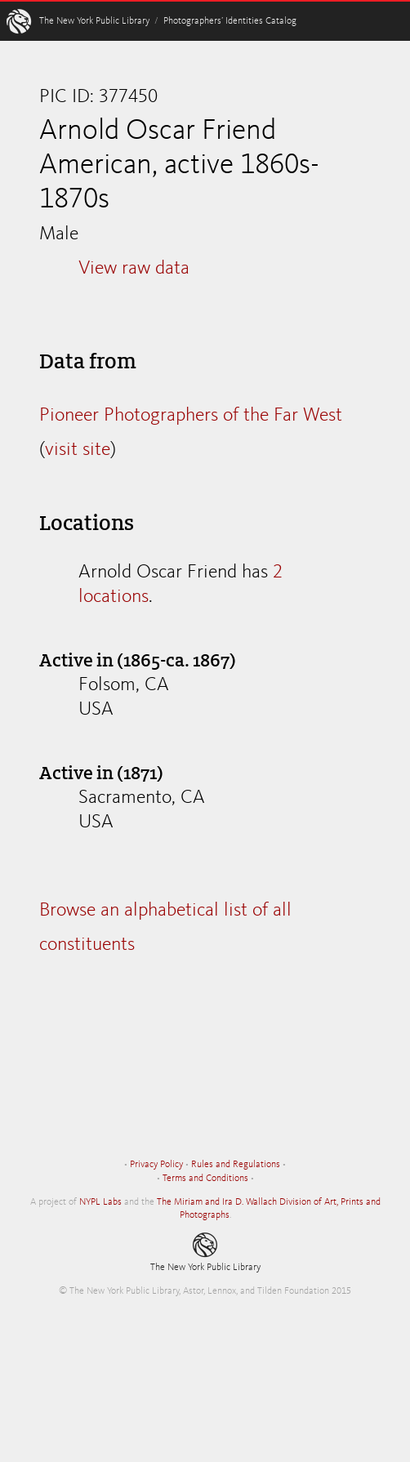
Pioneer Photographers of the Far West (190, 416)
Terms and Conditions (205, 1178)
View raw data (133, 269)
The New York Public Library (94, 21)
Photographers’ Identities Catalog (229, 21)
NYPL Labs (100, 1202)
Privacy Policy (156, 1165)
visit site (77, 450)
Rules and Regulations (235, 1165)
